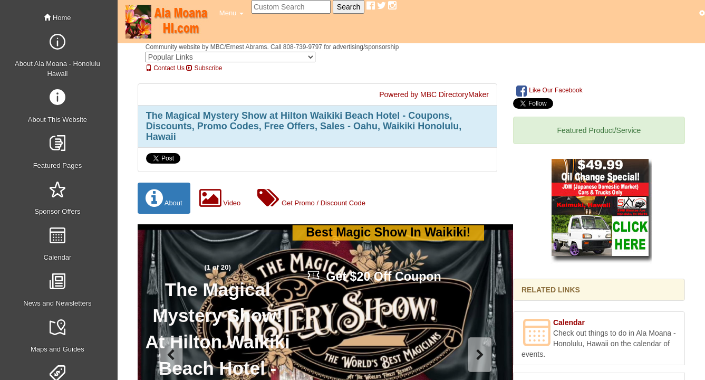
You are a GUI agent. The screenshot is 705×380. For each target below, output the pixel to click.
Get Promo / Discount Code (311, 198)
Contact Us (165, 68)
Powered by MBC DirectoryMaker (434, 94)
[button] (231, 13)
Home (57, 18)
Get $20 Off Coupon (374, 276)
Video (220, 198)
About (164, 198)
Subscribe (204, 68)
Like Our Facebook (549, 90)
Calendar (569, 322)
